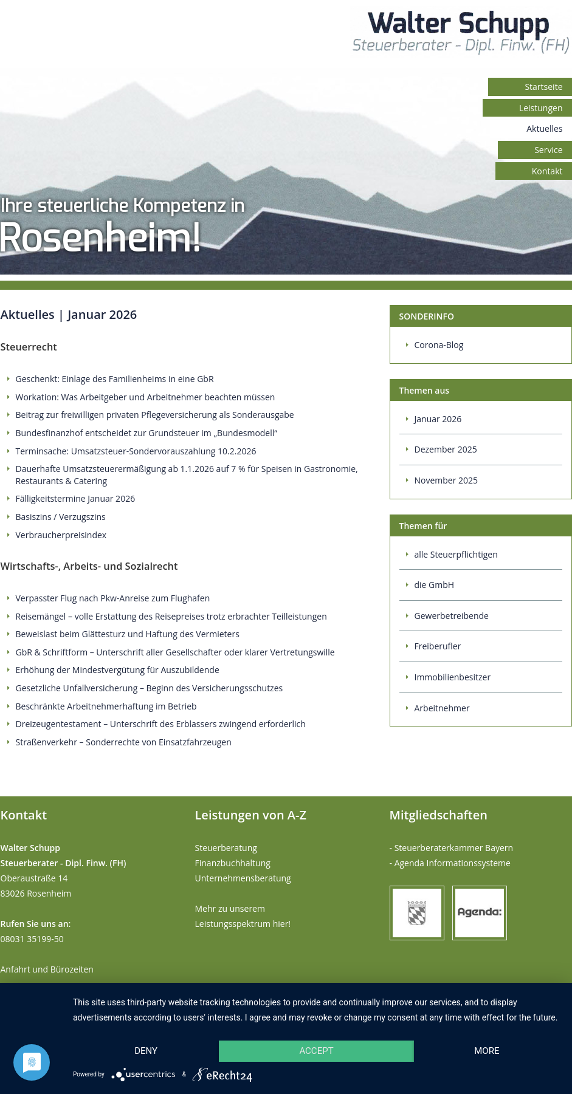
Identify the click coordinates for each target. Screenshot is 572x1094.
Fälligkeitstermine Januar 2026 (76, 498)
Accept (316, 1050)
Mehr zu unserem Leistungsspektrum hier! (243, 916)
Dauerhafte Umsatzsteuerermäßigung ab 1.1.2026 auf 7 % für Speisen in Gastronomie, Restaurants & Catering (187, 475)
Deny (145, 1050)
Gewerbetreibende (452, 615)
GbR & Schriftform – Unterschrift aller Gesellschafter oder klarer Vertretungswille (175, 652)
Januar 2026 (438, 419)
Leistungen (541, 108)
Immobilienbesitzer (453, 677)
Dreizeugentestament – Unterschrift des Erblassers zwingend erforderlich (161, 724)
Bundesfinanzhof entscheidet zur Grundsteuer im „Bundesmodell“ (147, 433)
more (486, 1050)
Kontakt (547, 171)
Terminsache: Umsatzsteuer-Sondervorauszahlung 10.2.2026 (136, 451)
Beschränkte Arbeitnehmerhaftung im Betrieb (106, 706)
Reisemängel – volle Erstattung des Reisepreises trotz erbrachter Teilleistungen (171, 616)
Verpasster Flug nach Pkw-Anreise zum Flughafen (113, 598)
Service (548, 150)
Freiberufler (438, 646)
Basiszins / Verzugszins (61, 516)
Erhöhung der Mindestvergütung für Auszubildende (117, 669)
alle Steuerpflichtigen (456, 554)
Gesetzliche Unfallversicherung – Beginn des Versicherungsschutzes (149, 688)
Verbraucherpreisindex (61, 535)
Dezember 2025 (446, 449)
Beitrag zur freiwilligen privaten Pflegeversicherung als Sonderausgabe (155, 414)
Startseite (543, 86)
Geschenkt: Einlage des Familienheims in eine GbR (115, 379)
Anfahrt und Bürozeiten (47, 969)
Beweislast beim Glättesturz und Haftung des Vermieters (127, 634)
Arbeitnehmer (442, 708)
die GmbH (435, 584)
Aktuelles (544, 128)
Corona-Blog (439, 344)
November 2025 (446, 480)
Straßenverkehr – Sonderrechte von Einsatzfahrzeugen (124, 742)
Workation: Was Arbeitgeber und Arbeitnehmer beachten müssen (145, 397)
